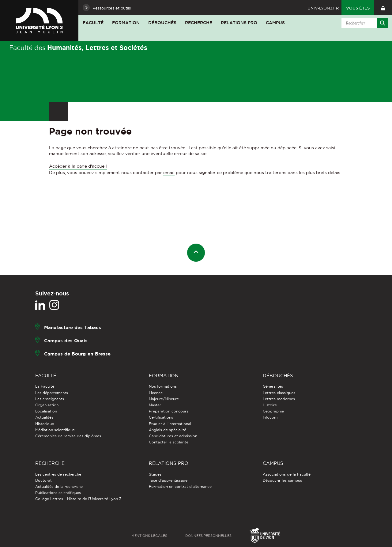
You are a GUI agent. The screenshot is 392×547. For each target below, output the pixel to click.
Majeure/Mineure (164, 399)
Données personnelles (208, 536)
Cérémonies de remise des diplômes (68, 436)
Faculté (93, 22)
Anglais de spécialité (167, 430)
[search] (363, 23)
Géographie (273, 411)
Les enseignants (49, 399)
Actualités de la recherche (59, 486)
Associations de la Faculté (287, 474)
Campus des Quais (66, 340)
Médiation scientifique (55, 430)
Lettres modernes (279, 399)
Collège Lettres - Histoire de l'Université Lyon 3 (78, 499)
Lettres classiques (279, 393)
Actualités (44, 417)
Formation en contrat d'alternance (180, 486)
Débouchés (162, 22)
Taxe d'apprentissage (168, 480)
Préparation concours (168, 411)
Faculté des (78, 47)
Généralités (273, 386)
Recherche (198, 22)
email (169, 172)
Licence (156, 393)
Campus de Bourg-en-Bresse (77, 353)
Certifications (161, 417)
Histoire (270, 405)
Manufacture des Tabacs (72, 327)
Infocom (270, 417)
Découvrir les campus (282, 480)
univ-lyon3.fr (323, 8)
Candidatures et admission (173, 436)
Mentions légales (149, 536)
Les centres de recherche (58, 474)
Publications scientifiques (58, 493)
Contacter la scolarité (168, 442)
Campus (275, 22)
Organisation (46, 405)
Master (155, 405)
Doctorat (43, 480)
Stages (155, 474)
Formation (126, 22)
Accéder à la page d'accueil (78, 166)
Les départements (51, 393)
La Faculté (44, 386)
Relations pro (239, 22)
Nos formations (163, 386)
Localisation (46, 411)
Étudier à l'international (170, 424)
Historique (44, 424)
